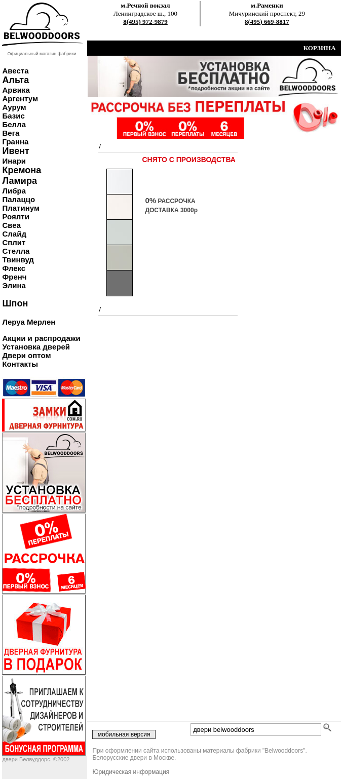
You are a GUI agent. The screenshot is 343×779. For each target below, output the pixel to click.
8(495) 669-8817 (267, 21)
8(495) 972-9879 (145, 21)
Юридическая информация (130, 771)
